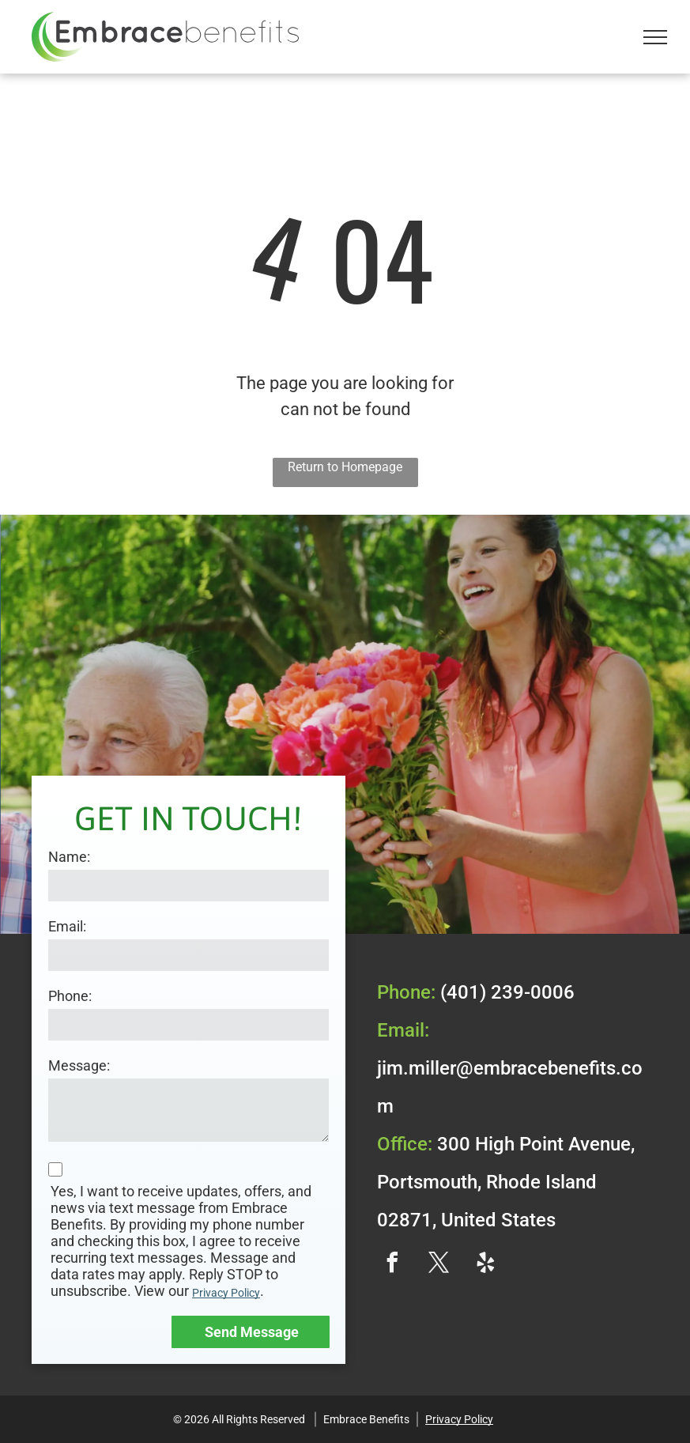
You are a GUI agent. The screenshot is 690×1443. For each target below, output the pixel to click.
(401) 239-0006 (507, 992)
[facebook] (393, 1264)
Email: (67, 926)
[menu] (655, 37)
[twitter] (439, 1264)
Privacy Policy (226, 1292)
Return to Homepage (345, 466)
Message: (79, 1065)
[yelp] (486, 1264)
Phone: (70, 996)
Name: (69, 856)
